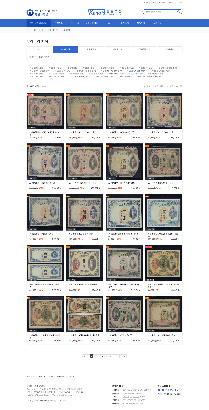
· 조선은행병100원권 (115, 74)
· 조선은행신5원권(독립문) (104, 77)
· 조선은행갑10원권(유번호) (85, 71)
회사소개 (125, 23)
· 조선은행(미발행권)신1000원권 (149, 77)
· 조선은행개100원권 (106, 68)
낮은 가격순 (159, 86)
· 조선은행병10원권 (135, 74)
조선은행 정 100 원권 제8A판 (41, 234)
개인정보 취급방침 (45, 376)
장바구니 (171, 3)
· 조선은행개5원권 (144, 68)
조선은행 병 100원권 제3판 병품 (121, 183)
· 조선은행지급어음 (36, 74)
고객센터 (179, 3)
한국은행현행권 (143, 49)
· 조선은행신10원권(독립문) (79, 77)
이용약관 (60, 376)
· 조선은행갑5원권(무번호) (160, 71)
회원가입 (153, 3)
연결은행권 (117, 49)
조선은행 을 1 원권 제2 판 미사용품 (83, 285)
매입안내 (141, 23)
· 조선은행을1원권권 (95, 74)
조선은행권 (65, 49)
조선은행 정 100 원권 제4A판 (81, 234)
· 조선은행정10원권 (36, 77)
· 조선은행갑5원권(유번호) (135, 71)
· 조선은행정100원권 (155, 74)
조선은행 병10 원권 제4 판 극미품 (82, 183)
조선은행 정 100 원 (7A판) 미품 (82, 132)
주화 (108, 23)
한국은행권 (91, 49)
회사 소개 (30, 376)
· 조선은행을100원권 (55, 74)
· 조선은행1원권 (87, 68)
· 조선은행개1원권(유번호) (166, 68)
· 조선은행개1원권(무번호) (39, 71)
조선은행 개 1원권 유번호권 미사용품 (84, 335)
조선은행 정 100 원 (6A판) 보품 (121, 132)
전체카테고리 (38, 23)
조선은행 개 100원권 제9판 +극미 (161, 335)
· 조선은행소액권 (125, 77)
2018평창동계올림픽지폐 (39, 57)
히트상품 (169, 86)
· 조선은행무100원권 (56, 77)
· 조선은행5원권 (71, 68)
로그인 (146, 3)
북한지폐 (170, 49)
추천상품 (59, 23)
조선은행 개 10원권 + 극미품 (120, 335)
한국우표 (75, 23)
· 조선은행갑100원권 (61, 71)
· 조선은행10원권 (54, 68)
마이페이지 (162, 3)
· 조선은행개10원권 (126, 68)
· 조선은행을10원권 (75, 74)
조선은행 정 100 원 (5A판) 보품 (161, 132)
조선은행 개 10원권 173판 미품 (160, 183)
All (39, 49)
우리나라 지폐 (91, 23)
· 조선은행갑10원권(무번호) (111, 71)
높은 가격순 (148, 86)
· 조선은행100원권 (36, 68)
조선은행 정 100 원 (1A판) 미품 (42, 183)
